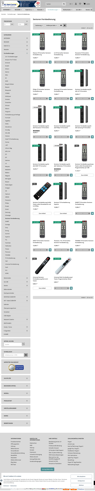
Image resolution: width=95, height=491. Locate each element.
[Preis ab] (7, 24)
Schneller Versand (54, 448)
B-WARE (6, 334)
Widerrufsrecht (34, 457)
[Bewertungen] (42, 131)
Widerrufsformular (16, 460)
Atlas (6, 75)
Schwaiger (8, 215)
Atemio (7, 72)
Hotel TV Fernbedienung (11, 139)
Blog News (14, 462)
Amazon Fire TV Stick (11, 59)
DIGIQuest (8, 96)
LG (6, 163)
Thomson (7, 252)
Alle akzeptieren (81, 477)
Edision (7, 108)
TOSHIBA (7, 255)
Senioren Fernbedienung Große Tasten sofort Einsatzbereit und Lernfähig (42, 204)
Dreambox (8, 102)
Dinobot (7, 99)
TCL (6, 240)
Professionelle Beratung (55, 445)
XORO (7, 273)
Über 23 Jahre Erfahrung (55, 452)
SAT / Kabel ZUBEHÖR (10, 300)
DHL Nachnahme (72, 455)
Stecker (6, 285)
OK (6, 191)
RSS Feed (13, 464)
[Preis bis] (21, 24)
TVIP (6, 261)
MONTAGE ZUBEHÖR (9, 297)
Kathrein (7, 160)
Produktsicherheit (15, 441)
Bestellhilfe (14, 455)
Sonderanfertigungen (35, 461)
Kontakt (32, 450)
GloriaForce (8, 127)
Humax (7, 142)
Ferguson (7, 111)
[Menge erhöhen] (47, 62)
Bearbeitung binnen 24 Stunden (55, 442)
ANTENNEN (7, 38)
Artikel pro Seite (51, 25)
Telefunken (8, 246)
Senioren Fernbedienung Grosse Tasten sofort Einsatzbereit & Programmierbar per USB (84, 165)
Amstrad (7, 62)
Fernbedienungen (9, 53)
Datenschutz (33, 443)
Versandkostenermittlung (18, 453)
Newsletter (14, 457)
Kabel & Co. (7, 46)
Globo (7, 124)
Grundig (7, 130)
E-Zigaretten (7, 331)
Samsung (7, 212)
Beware (7, 87)
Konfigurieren (80, 481)
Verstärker (6, 312)
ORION (7, 197)
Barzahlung (71, 460)
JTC (6, 154)
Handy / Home (8, 327)
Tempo (7, 249)
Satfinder (6, 304)
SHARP (7, 221)
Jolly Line (7, 151)
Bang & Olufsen (9, 84)
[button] (76, 4)
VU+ (6, 270)
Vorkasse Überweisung (74, 453)
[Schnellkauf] (14, 355)
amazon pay (71, 444)
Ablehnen (80, 485)
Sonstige (7, 224)
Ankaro (7, 69)
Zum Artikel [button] (84, 175)
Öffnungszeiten (15, 444)
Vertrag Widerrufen (35, 459)
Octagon (7, 188)
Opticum (7, 194)
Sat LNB (6, 282)
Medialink (8, 169)
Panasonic (8, 200)
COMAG (7, 93)
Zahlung (13, 446)
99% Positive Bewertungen (56, 455)
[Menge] (40, 62)
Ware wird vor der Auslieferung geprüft (54, 458)
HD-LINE (7, 133)
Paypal (69, 441)
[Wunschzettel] (80, 4)
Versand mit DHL (53, 461)
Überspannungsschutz (10, 308)
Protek (7, 206)
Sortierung (38, 25)
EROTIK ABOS (7, 323)
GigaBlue (7, 121)
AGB (31, 445)
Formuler (7, 117)
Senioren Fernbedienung (12, 218)
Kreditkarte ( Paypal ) (73, 451)
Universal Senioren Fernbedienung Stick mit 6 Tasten (40, 279)
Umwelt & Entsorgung (36, 454)
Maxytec (7, 166)
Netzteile (6, 49)
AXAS (6, 81)
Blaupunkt (8, 90)
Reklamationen (15, 448)
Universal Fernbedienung (12, 264)
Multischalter (7, 278)
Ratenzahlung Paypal (73, 464)
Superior (7, 236)
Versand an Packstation (55, 463)
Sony (6, 227)
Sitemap (32, 447)
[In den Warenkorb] (50, 62)
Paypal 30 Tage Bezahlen (74, 462)
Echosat (7, 105)
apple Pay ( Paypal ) (73, 457)
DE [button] (70, 4)
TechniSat (7, 243)
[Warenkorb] (86, 4)
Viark (6, 267)
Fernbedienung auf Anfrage (12, 114)
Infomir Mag (8, 148)
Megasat (7, 175)
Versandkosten (15, 451)
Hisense (7, 136)
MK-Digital (8, 178)
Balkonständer (8, 289)
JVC (6, 157)
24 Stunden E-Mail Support (56, 450)
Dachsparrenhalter (9, 293)
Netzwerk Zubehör (9, 319)
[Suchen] (53, 4)
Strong (7, 230)
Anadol (7, 66)
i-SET (6, 145)
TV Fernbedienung (10, 258)
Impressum (33, 452)
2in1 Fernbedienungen (11, 56)
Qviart (7, 209)
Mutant (7, 182)
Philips (7, 203)
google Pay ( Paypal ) (73, 448)
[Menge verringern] (34, 62)
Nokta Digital (8, 185)
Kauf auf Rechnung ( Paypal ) (75, 446)
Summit (7, 233)
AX (6, 78)
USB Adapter (7, 315)
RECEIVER (6, 42)
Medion (7, 172)
